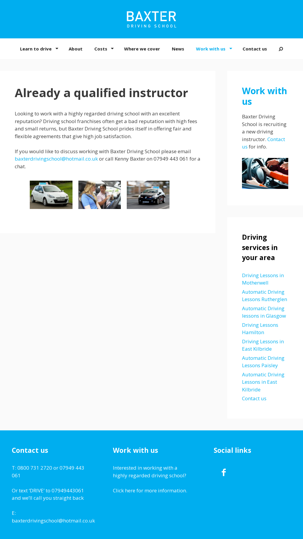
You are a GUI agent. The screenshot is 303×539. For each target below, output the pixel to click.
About (76, 49)
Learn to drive (36, 49)
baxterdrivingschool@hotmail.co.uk (56, 158)
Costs (100, 49)
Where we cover (142, 49)
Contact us (255, 49)
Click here (124, 490)
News (178, 49)
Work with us (210, 49)
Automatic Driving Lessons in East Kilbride (263, 382)
